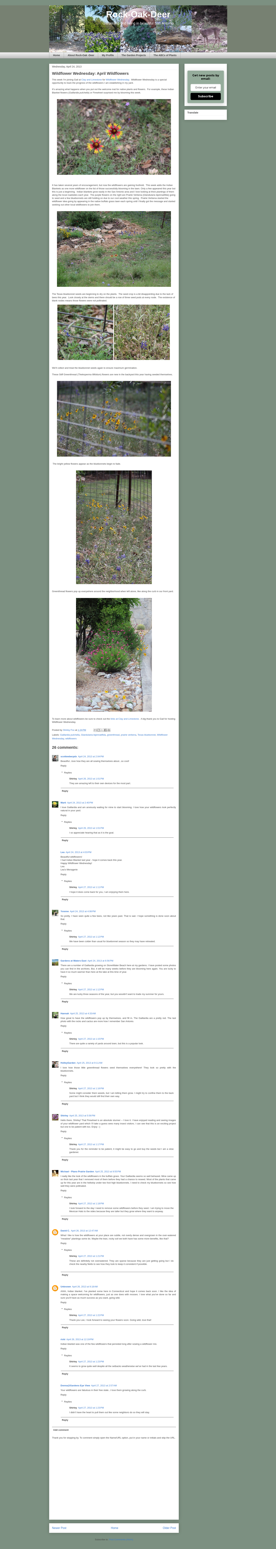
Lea (62, 852)
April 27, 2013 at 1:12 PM (91, 936)
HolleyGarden (68, 1062)
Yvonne (65, 911)
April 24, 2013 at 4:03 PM (78, 852)
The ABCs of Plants (164, 55)
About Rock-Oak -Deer (81, 55)
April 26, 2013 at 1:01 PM (91, 778)
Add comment (61, 1430)
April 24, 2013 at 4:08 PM (83, 911)
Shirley (64, 1115)
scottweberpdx (69, 756)
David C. (65, 1230)
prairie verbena (128, 734)
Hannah (65, 1013)
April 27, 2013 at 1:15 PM (91, 1039)
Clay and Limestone (91, 79)
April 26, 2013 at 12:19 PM (79, 1339)
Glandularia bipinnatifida (93, 734)
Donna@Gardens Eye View (75, 1385)
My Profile (108, 55)
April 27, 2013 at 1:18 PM (91, 1203)
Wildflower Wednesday (117, 79)
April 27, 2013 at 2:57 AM (104, 1385)
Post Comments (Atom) (121, 1539)
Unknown (66, 1286)
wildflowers (71, 738)
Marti (63, 802)
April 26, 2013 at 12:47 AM (84, 1230)
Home (56, 55)
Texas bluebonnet (146, 734)
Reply (63, 765)
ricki (63, 1339)
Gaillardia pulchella (70, 734)
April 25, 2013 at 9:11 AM (89, 1062)
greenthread (113, 734)
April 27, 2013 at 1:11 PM (91, 887)
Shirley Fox (69, 730)
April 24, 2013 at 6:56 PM (100, 960)
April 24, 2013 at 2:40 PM (80, 802)
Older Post (169, 1527)
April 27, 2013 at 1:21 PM (91, 1256)
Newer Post (59, 1527)
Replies (68, 772)
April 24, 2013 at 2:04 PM (91, 756)
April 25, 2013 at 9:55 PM (108, 1171)
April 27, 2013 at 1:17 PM (91, 1144)
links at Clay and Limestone (125, 718)
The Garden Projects (133, 55)
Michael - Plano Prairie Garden (77, 1171)
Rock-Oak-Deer (138, 14)
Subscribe (205, 96)
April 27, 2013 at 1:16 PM (91, 1088)
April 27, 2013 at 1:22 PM (91, 1315)
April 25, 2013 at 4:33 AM (83, 1013)
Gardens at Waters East (73, 960)
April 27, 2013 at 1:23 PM (91, 1361)
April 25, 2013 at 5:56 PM (82, 1115)
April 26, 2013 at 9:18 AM (85, 1286)
